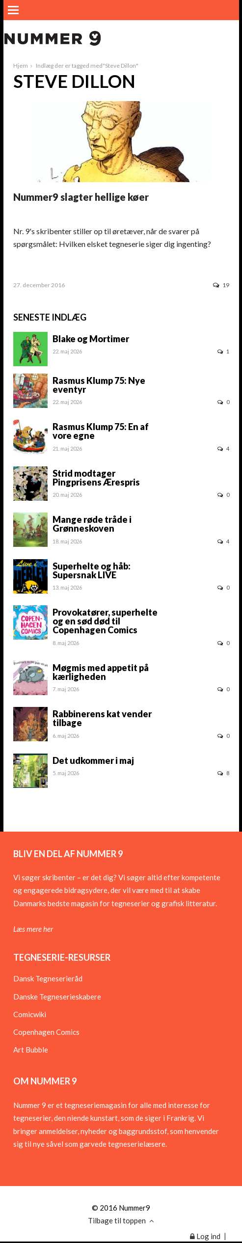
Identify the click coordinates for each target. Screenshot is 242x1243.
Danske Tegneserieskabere (57, 996)
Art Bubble (30, 1049)
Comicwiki (29, 1014)
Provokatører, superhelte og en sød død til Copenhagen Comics (105, 621)
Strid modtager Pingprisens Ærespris (96, 477)
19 (221, 285)
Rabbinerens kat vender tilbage (102, 718)
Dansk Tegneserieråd (47, 978)
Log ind (205, 1236)
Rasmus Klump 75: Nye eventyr (99, 385)
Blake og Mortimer (91, 338)
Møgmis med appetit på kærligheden (101, 672)
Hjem (20, 65)
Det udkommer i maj (93, 760)
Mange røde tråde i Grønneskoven (92, 524)
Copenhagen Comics (46, 1031)
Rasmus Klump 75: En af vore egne (101, 431)
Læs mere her (33, 928)
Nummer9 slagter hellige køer (81, 197)
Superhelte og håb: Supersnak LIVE (92, 570)
